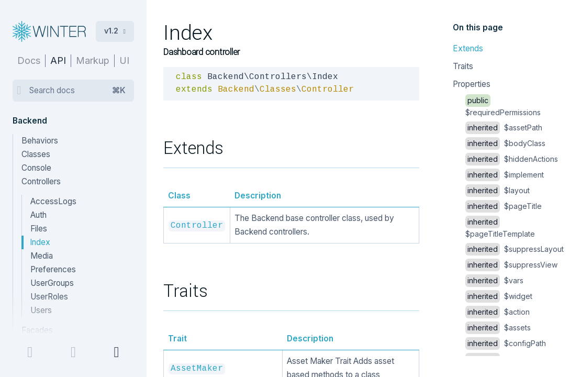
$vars (494, 280)
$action (497, 311)
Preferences (53, 269)
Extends (468, 48)
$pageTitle (503, 206)
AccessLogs (53, 201)
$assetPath (503, 127)
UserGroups (52, 283)
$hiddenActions (511, 158)
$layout (497, 190)
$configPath (505, 343)
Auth (38, 215)
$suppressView (511, 264)
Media (41, 256)
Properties (471, 84)
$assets (498, 327)
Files (38, 229)
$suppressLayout (514, 249)
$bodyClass (505, 143)
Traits (463, 66)
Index (40, 242)
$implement (504, 174)
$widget (498, 296)
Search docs (77, 90)
